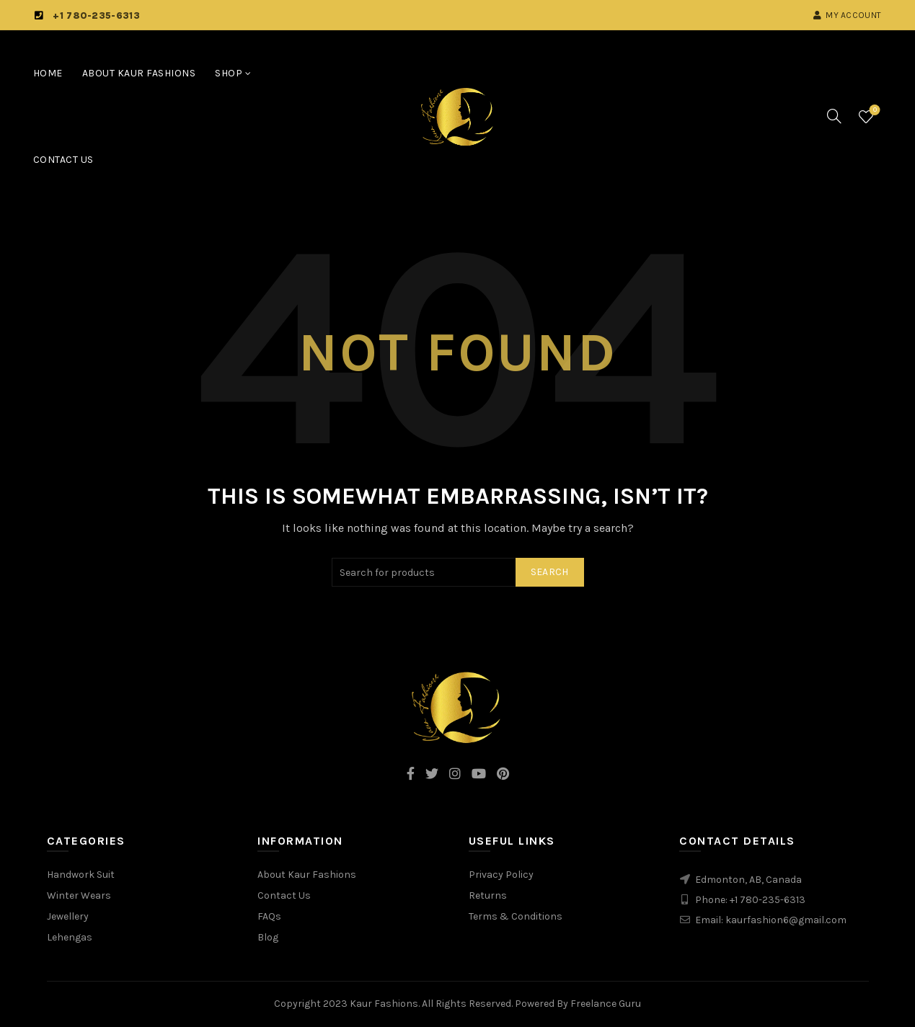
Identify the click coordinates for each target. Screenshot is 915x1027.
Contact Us (63, 160)
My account (847, 15)
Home (48, 73)
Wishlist (874, 110)
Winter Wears (79, 895)
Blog (267, 937)
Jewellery (68, 916)
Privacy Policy (501, 874)
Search (550, 572)
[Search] (834, 116)
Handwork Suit (81, 874)
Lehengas (69, 937)
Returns (488, 895)
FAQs (269, 916)
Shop (228, 73)
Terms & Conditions (515, 916)
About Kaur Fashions (139, 73)
